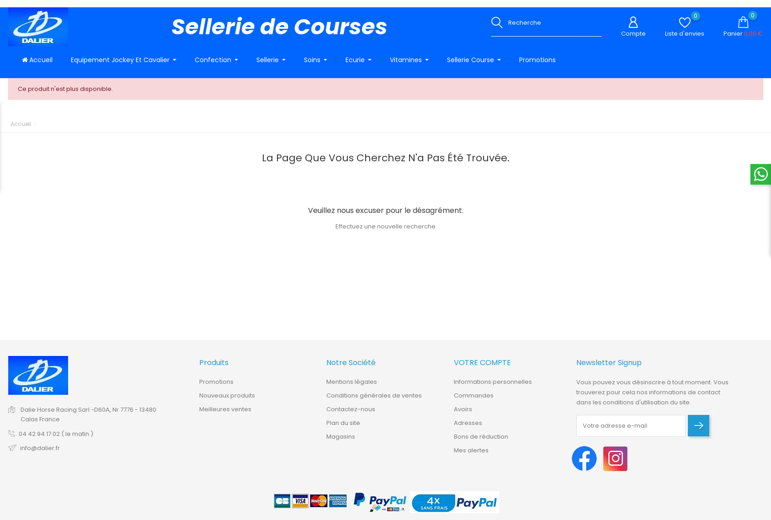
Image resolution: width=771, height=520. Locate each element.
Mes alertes (471, 455)
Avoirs (463, 414)
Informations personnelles (493, 386)
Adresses (468, 428)
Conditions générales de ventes (374, 400)
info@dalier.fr (40, 453)
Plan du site (343, 428)
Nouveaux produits (227, 400)
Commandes (474, 400)
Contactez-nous (350, 414)
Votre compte (482, 368)
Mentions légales (351, 386)
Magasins (340, 441)
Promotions (216, 386)
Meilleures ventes (225, 414)
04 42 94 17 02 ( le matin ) (56, 439)
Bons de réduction (481, 441)
